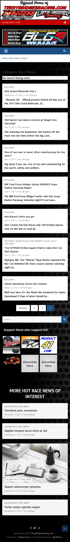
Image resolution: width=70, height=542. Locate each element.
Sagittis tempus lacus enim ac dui (25, 430)
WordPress (57, 537)
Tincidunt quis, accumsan (20, 410)
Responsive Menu (65, 22)
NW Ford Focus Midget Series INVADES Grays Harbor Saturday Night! (30, 186)
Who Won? (9, 244)
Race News (9, 87)
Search (64, 319)
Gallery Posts (11, 406)
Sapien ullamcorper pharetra (22, 486)
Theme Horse (23, 537)
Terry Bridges (31, 95)
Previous (23, 308)
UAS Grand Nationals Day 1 (20, 91)
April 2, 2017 (10, 255)
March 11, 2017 (11, 287)
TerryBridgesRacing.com (42, 533)
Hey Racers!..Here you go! (19, 216)
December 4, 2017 (12, 414)
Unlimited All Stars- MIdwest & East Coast (36, 241)
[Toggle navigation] (6, 51)
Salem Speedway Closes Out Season (25, 283)
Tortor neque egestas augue (22, 507)
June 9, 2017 (10, 127)
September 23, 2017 (13, 95)
